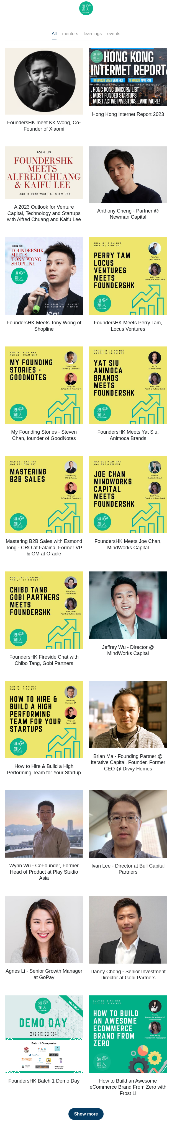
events (113, 33)
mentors (70, 33)
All (54, 33)
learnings (93, 33)
